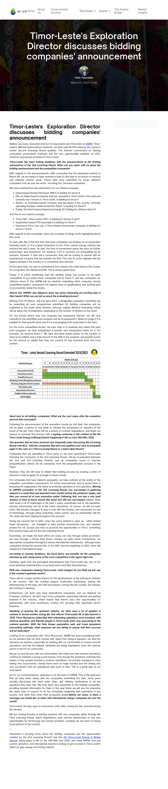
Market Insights (142, 11)
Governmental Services (59, 11)
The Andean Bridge (121, 11)
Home (30, 11)
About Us (41, 11)
